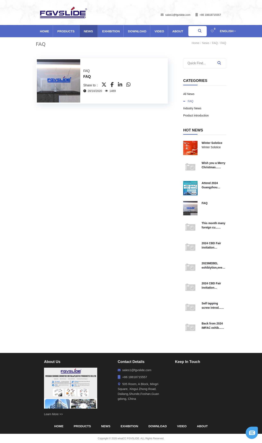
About (177, 31)
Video (159, 31)
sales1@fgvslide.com (178, 14)
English (227, 31)
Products (66, 31)
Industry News (192, 108)
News (88, 31)
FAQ (215, 43)
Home (44, 31)
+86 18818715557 (210, 14)
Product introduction (196, 115)
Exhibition (111, 31)
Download (137, 31)
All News (188, 94)
